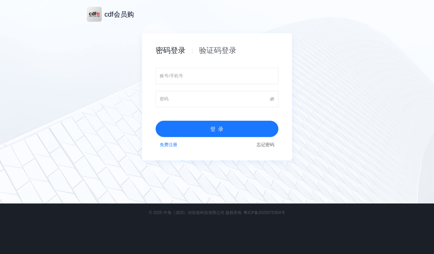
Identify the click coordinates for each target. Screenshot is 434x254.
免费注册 (168, 144)
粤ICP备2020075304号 (264, 212)
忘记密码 (265, 144)
